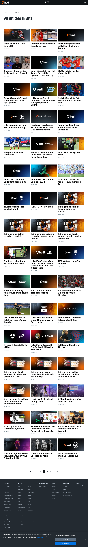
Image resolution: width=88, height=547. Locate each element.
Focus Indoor (21, 516)
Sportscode (20, 489)
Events (53, 498)
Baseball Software (8, 510)
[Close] (85, 540)
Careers (54, 495)
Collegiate (6, 492)
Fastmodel (30, 516)
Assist (19, 510)
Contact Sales (80, 486)
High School (7, 486)
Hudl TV (30, 495)
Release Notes (31, 522)
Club (5, 489)
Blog (64, 489)
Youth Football (7, 504)
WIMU (29, 498)
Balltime (30, 513)
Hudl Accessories (67, 495)
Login (78, 483)
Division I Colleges (8, 495)
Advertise (54, 486)
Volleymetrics (31, 492)
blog (47, 3)
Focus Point (21, 525)
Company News (56, 492)
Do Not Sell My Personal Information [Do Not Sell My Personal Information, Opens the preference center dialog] (65, 536)
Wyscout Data (21, 507)
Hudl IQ (19, 492)
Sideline (30, 486)
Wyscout (20, 504)
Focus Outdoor (21, 519)
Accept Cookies (65, 544)
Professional (7, 507)
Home (5, 12)
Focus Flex (20, 522)
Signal (29, 504)
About (53, 483)
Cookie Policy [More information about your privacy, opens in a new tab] (39, 538)
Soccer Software (8, 522)
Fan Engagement (8, 498)
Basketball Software (9, 513)
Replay (29, 489)
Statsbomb (30, 510)
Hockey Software (8, 519)
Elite (11, 12)
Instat (29, 507)
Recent (17, 12)
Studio (19, 498)
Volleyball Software (9, 527)
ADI (28, 519)
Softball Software (8, 525)
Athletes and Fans (43, 483)
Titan (29, 501)
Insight (19, 495)
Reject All (65, 540)
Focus (19, 513)
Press (53, 489)
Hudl (19, 486)
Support (65, 486)
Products (20, 483)
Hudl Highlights (42, 486)
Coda (19, 501)
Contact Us (66, 483)
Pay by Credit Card (68, 492)
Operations (7, 501)
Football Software (8, 516)
